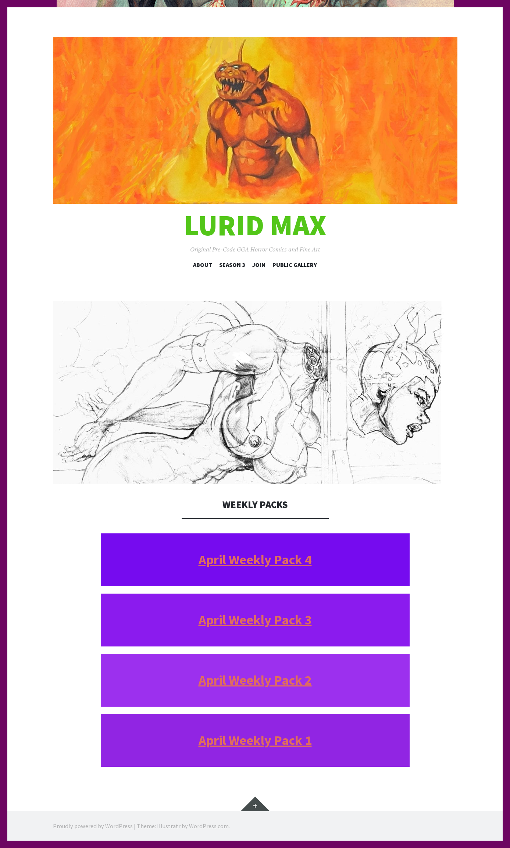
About (202, 264)
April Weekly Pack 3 (255, 620)
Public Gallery (294, 264)
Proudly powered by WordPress (93, 826)
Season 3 (232, 264)
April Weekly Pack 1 (255, 740)
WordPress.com (209, 826)
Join (258, 264)
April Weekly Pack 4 (255, 559)
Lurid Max (255, 225)
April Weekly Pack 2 (255, 680)
